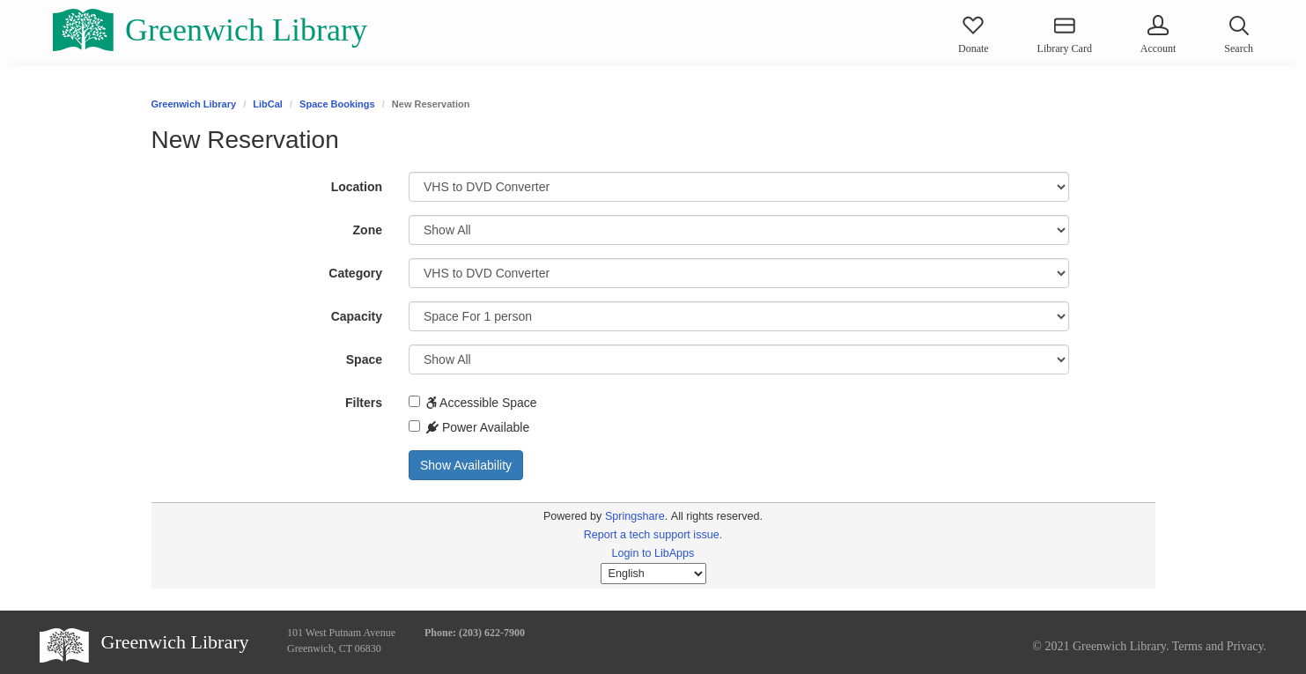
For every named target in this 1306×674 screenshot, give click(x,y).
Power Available (469, 427)
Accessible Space (473, 403)
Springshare (635, 516)
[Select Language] (653, 573)
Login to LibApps (653, 553)
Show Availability (466, 465)
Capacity (356, 316)
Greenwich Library (194, 104)
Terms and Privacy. (1219, 646)
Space (364, 359)
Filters (363, 403)
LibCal (268, 104)
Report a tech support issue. (653, 535)
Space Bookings (337, 104)
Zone (367, 230)
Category (355, 273)
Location (356, 187)
